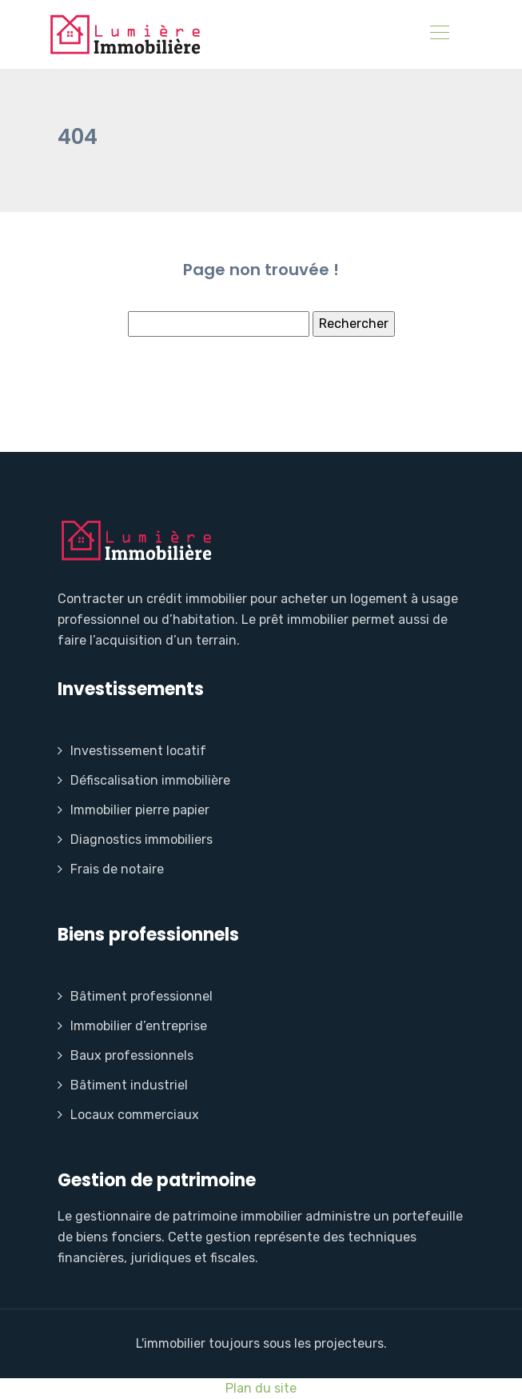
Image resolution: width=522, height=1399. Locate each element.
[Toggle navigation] (438, 34)
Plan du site (261, 1388)
